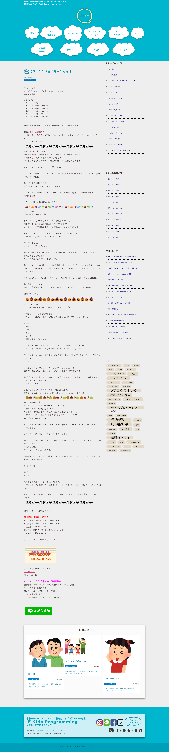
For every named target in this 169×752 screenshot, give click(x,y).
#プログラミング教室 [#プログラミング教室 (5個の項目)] (120, 395)
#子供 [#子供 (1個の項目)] (110, 415)
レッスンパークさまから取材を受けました (120, 262)
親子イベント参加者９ (114, 219)
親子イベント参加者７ (114, 231)
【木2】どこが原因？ (114, 110)
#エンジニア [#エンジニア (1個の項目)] (130, 369)
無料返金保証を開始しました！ (117, 279)
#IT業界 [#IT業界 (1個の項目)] (136, 365)
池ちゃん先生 (35, 132)
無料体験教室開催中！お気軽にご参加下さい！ (121, 285)
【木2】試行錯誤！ (113, 75)
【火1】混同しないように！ (116, 98)
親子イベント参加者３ (114, 190)
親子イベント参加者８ (114, 225)
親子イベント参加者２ (114, 196)
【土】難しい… (112, 69)
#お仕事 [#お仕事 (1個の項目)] (120, 369)
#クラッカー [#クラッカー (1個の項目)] (133, 374)
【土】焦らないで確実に (115, 127)
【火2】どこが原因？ (114, 92)
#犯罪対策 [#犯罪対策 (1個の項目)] (112, 433)
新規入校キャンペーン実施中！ (117, 326)
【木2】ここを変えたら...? (115, 133)
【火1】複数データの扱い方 (116, 144)
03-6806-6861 (35, 4)
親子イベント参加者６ (114, 237)
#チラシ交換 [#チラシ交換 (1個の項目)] (126, 386)
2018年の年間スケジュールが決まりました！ (121, 332)
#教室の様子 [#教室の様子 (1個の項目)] (112, 429)
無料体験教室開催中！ (114, 309)
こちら (53, 540)
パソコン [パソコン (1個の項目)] (127, 446)
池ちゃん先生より (30, 79)
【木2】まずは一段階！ (114, 86)
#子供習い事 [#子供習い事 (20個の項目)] (119, 424)
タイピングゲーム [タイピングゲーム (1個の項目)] (114, 446)
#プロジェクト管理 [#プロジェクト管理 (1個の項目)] (114, 399)
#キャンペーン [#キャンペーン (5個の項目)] (117, 374)
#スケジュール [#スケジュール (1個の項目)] (113, 386)
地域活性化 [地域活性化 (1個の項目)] (112, 450)
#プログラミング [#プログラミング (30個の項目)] (124, 390)
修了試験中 (32, 155)
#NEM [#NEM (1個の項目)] (110, 369)
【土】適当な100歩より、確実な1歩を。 (119, 150)
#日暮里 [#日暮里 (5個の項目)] (126, 429)
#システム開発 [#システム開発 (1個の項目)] (128, 382)
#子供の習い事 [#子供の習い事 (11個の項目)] (119, 419)
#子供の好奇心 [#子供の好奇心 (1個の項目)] (121, 415)
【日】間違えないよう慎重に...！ (117, 121)
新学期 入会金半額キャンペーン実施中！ (119, 303)
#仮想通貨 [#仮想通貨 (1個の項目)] (112, 403)
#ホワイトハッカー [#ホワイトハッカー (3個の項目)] (133, 399)
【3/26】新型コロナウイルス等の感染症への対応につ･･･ (124, 268)
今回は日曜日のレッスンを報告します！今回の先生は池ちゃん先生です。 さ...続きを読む (44, 685)
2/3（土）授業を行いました (116, 320)
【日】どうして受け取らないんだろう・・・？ (121, 80)
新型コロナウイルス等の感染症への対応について (122, 274)
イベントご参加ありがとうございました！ (120, 338)
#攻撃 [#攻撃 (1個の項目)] (137, 425)
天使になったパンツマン (115, 297)
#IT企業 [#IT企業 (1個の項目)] (127, 365)
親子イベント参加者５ (114, 179)
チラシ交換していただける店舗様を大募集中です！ (123, 314)
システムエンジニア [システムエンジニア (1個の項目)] (134, 442)
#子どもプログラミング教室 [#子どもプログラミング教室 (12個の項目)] (125, 407)
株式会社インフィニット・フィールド (52, 730)
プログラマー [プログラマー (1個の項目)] (139, 446)
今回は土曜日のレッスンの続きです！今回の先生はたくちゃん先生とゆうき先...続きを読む (121, 689)
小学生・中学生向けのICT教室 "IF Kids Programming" (83, 746)
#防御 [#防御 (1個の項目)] (121, 442)
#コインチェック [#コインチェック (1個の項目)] (114, 382)
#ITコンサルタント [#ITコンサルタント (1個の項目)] (114, 365)
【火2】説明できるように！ (116, 115)
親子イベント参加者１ (114, 202)
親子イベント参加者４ (114, 185)
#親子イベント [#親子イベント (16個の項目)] (120, 437)
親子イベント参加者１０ (115, 214)
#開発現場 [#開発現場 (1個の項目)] (112, 442)
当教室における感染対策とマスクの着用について (122, 256)
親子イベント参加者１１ (115, 208)
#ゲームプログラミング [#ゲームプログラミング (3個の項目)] (119, 378)
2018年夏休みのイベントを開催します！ (119, 291)
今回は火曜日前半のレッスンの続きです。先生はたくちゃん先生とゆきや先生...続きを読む (81, 672)
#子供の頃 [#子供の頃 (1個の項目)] (138, 420)
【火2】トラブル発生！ (114, 139)
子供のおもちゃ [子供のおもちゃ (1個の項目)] (125, 450)
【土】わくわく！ (113, 104)
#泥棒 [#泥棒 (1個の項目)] (137, 429)
